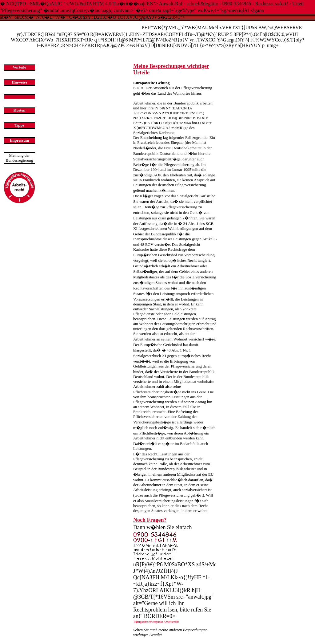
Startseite (41, 52)
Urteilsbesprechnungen (67, 52)
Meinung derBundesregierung (19, 158)
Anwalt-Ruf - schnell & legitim (75, 25)
